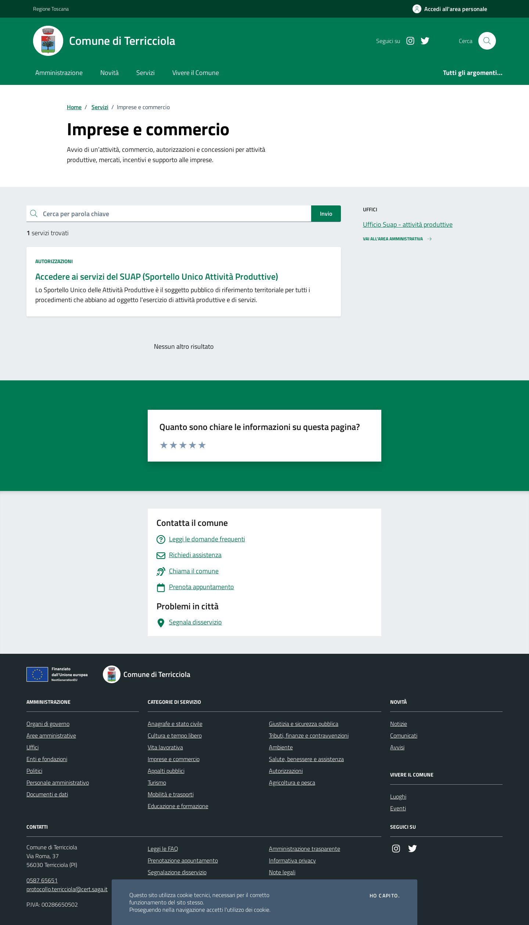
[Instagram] (407, 41)
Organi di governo (47, 723)
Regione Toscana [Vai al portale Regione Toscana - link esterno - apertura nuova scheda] (51, 8)
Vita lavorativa (165, 747)
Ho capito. (385, 895)
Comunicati (403, 735)
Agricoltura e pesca (292, 782)
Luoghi (398, 796)
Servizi (145, 73)
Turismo (157, 782)
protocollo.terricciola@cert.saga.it (67, 889)
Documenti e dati (47, 794)
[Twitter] (422, 41)
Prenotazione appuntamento (183, 860)
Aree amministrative (51, 735)
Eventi (398, 808)
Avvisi (397, 747)
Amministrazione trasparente (304, 848)
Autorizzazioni (54, 261)
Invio (326, 213)
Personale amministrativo (57, 782)
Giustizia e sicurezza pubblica (303, 723)
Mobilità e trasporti (171, 794)
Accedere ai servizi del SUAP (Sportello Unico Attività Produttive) (156, 276)
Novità (109, 73)
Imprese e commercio (173, 758)
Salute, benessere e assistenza (306, 758)
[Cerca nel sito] (487, 41)
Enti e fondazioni (46, 758)
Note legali (282, 872)
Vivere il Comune (195, 73)
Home (74, 107)
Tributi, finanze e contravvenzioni (309, 735)
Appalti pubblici (166, 770)
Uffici (32, 747)
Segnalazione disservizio (177, 872)
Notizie (398, 723)
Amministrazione (59, 73)
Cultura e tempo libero (175, 735)
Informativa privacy (292, 860)
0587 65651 (42, 880)
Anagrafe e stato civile (175, 723)
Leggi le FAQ (163, 848)
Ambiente (281, 747)
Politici (34, 770)
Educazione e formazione (178, 806)
